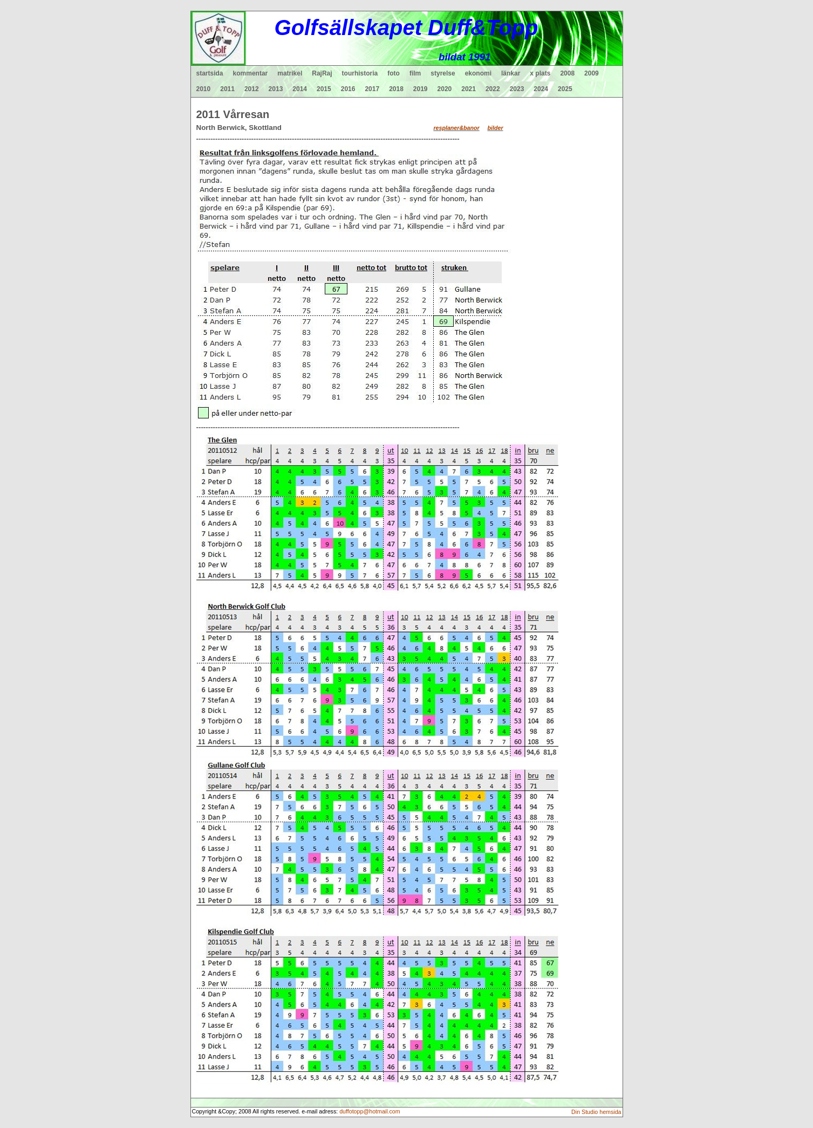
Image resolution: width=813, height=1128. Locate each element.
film (415, 73)
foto (393, 73)
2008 (567, 73)
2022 (493, 89)
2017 (372, 89)
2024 (541, 89)
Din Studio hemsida (596, 1112)
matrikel (289, 73)
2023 (517, 89)
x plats (540, 73)
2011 (227, 89)
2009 (591, 73)
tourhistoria (360, 73)
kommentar (250, 73)
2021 (468, 89)
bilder (495, 128)
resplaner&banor (456, 128)
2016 (348, 89)
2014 (299, 89)
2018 (396, 89)
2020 (445, 89)
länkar (510, 73)
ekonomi (478, 73)
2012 (251, 89)
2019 (420, 89)
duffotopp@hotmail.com (369, 1111)
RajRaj (322, 73)
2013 (276, 89)
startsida (209, 73)
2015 (324, 89)
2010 (203, 89)
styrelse (443, 73)
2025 (565, 89)
